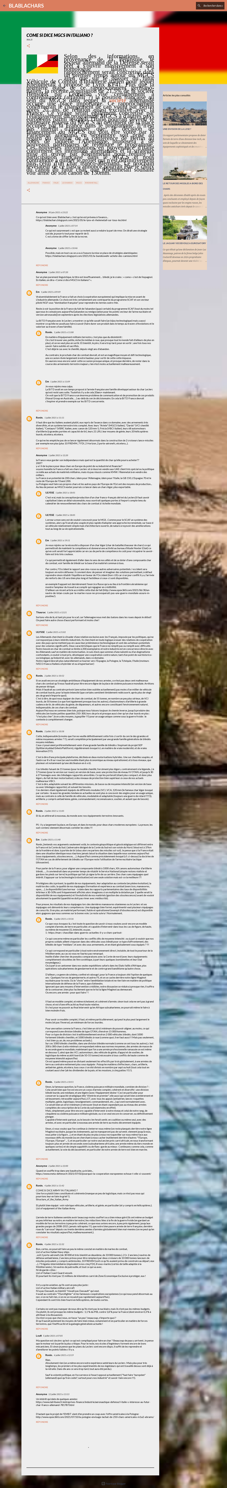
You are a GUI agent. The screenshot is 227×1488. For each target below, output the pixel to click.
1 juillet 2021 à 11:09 (60, 381)
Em (38, 291)
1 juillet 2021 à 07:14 (68, 226)
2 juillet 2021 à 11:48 (51, 839)
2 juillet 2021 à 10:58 (54, 731)
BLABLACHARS (26, 6)
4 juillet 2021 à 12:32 (54, 1244)
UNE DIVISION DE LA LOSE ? (177, 129)
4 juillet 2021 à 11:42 (54, 1185)
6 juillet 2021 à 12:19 (64, 1355)
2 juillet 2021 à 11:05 (54, 811)
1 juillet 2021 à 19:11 (60, 540)
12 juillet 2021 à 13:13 (58, 1394)
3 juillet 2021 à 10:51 (64, 1082)
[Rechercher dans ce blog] (207, 5)
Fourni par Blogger (113, 1483)
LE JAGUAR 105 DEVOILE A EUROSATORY (184, 243)
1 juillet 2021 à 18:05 (65, 515)
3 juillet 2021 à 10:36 (64, 919)
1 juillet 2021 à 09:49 (51, 292)
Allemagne (33, 183)
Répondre (42, 265)
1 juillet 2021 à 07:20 (58, 272)
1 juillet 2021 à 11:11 (54, 417)
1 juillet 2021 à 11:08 (64, 332)
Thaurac (41, 612)
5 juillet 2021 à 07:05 (53, 1336)
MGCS (78, 183)
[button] (28, 46)
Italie (56, 183)
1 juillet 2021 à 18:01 (65, 492)
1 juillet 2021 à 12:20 (58, 455)
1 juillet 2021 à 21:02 (56, 632)
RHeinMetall (91, 183)
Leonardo (67, 183)
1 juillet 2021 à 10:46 (68, 248)
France (46, 183)
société (117, 100)
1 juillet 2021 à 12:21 (57, 612)
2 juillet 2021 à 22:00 (58, 1166)
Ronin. (49, 332)
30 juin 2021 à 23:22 (58, 212)
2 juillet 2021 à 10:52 (54, 676)
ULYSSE (49, 492)
